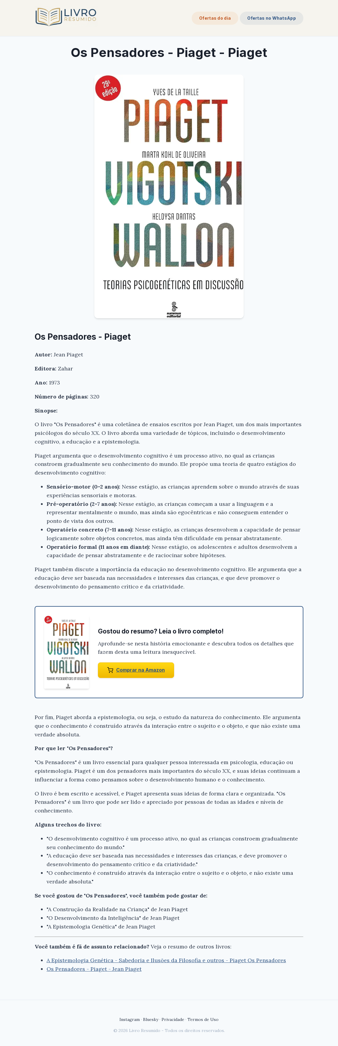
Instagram (129, 1019)
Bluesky (150, 1019)
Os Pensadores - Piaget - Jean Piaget (94, 968)
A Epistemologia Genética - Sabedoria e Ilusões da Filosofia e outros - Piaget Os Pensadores (166, 960)
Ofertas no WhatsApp (271, 18)
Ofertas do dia (215, 18)
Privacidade (173, 1019)
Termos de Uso (203, 1019)
